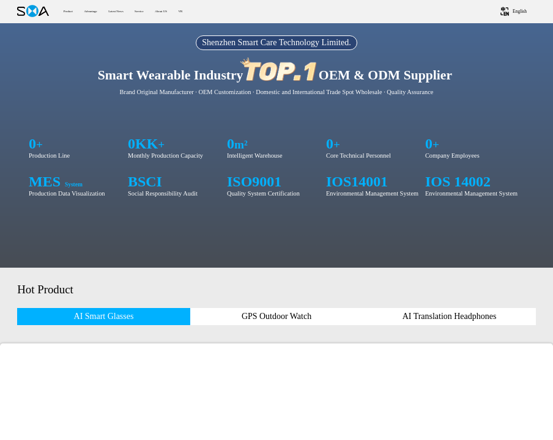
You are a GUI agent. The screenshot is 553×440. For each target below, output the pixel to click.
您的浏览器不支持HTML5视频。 (276, 145)
